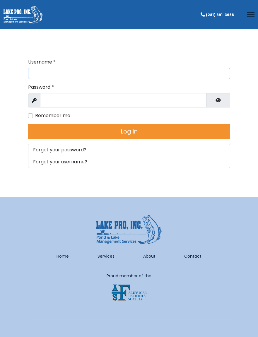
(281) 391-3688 (220, 14)
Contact (192, 256)
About (149, 256)
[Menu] (250, 14)
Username (42, 62)
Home (63, 256)
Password (41, 87)
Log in (129, 131)
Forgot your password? (59, 149)
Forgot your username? (60, 161)
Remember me (52, 115)
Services (106, 256)
